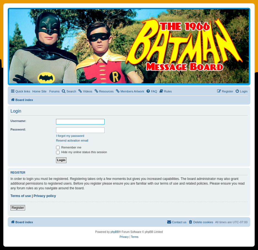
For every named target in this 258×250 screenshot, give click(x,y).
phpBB (115, 231)
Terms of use (20, 196)
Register (18, 208)
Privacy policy (45, 196)
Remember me (68, 147)
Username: (18, 121)
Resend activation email (72, 140)
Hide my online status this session (81, 152)
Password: (18, 129)
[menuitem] (69, 91)
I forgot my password (70, 135)
